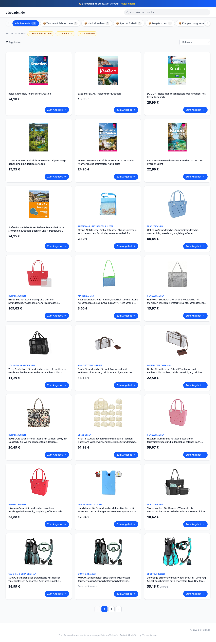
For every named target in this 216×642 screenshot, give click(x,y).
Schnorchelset (87, 33)
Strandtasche (65, 33)
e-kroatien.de (15, 12)
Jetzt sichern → (129, 3)
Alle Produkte (25, 23)
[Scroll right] (207, 23)
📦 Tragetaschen (160, 23)
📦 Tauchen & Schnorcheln (60, 23)
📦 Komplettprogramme (195, 23)
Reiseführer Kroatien (40, 33)
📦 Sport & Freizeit (129, 23)
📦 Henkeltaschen (96, 23)
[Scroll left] (8, 23)
